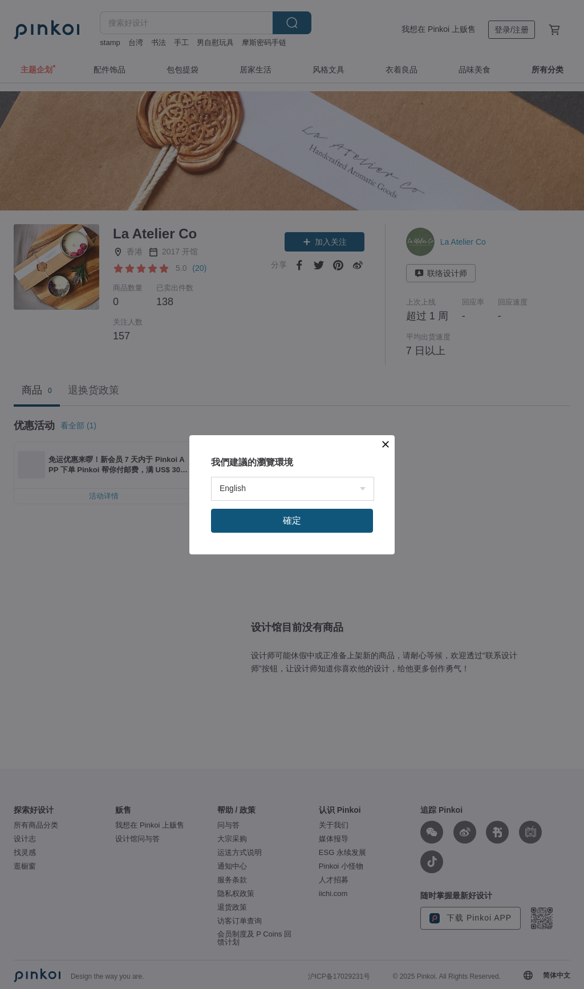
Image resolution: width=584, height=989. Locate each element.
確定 (292, 520)
